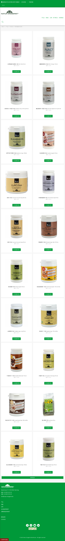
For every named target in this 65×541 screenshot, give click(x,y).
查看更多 (32, 477)
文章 (2, 506)
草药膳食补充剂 (18, 26)
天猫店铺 (31, 2)
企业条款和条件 (5, 509)
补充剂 (11, 26)
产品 (7, 26)
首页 (3, 26)
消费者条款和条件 (5, 511)
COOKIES (3, 519)
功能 (2, 504)
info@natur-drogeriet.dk (7, 496)
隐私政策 (3, 517)
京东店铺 (23, 2)
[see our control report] (32, 528)
